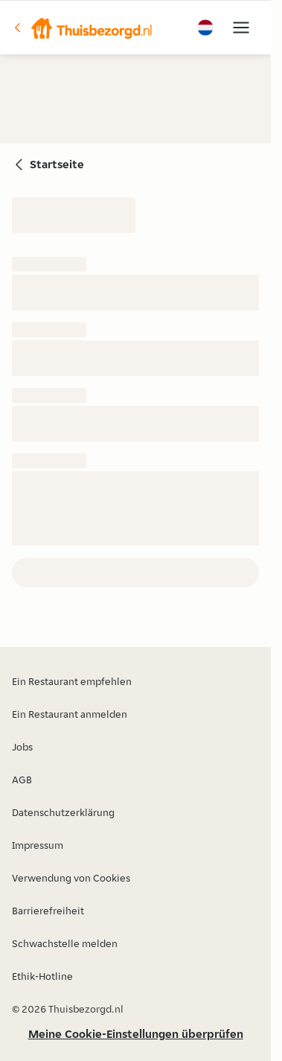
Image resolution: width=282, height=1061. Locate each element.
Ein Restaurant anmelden (69, 714)
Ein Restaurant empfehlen (72, 681)
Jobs (22, 746)
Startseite (57, 164)
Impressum (37, 845)
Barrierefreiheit (48, 910)
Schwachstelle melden (65, 943)
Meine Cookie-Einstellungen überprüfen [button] (135, 1034)
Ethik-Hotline (42, 976)
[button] (82, 27)
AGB (22, 779)
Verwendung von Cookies (71, 878)
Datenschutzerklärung (63, 812)
